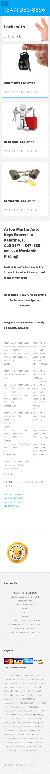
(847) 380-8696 (25, 9)
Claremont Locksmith (13, 494)
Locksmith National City (14, 497)
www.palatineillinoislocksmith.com (25, 632)
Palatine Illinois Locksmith (24, 620)
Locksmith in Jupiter (12, 505)
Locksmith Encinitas (12, 501)
